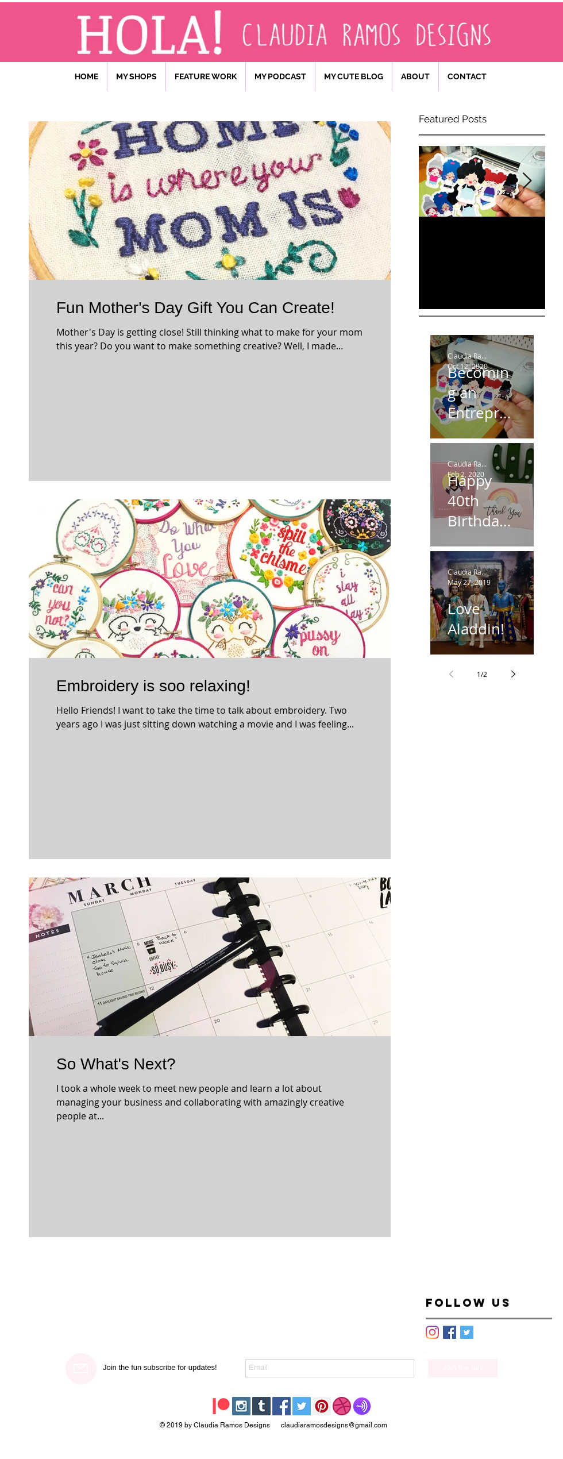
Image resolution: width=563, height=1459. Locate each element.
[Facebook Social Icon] (281, 1406)
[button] (205, 76)
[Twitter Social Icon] (301, 1406)
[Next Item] (527, 181)
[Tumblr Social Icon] (261, 1406)
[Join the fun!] (463, 1368)
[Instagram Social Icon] (241, 1406)
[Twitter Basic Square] (466, 1332)
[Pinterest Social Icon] (322, 1406)
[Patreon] (221, 1406)
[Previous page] (451, 674)
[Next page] (513, 674)
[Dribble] (342, 1406)
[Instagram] (432, 1332)
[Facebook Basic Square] (449, 1332)
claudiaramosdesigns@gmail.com (334, 1425)
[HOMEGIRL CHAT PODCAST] (362, 1406)
